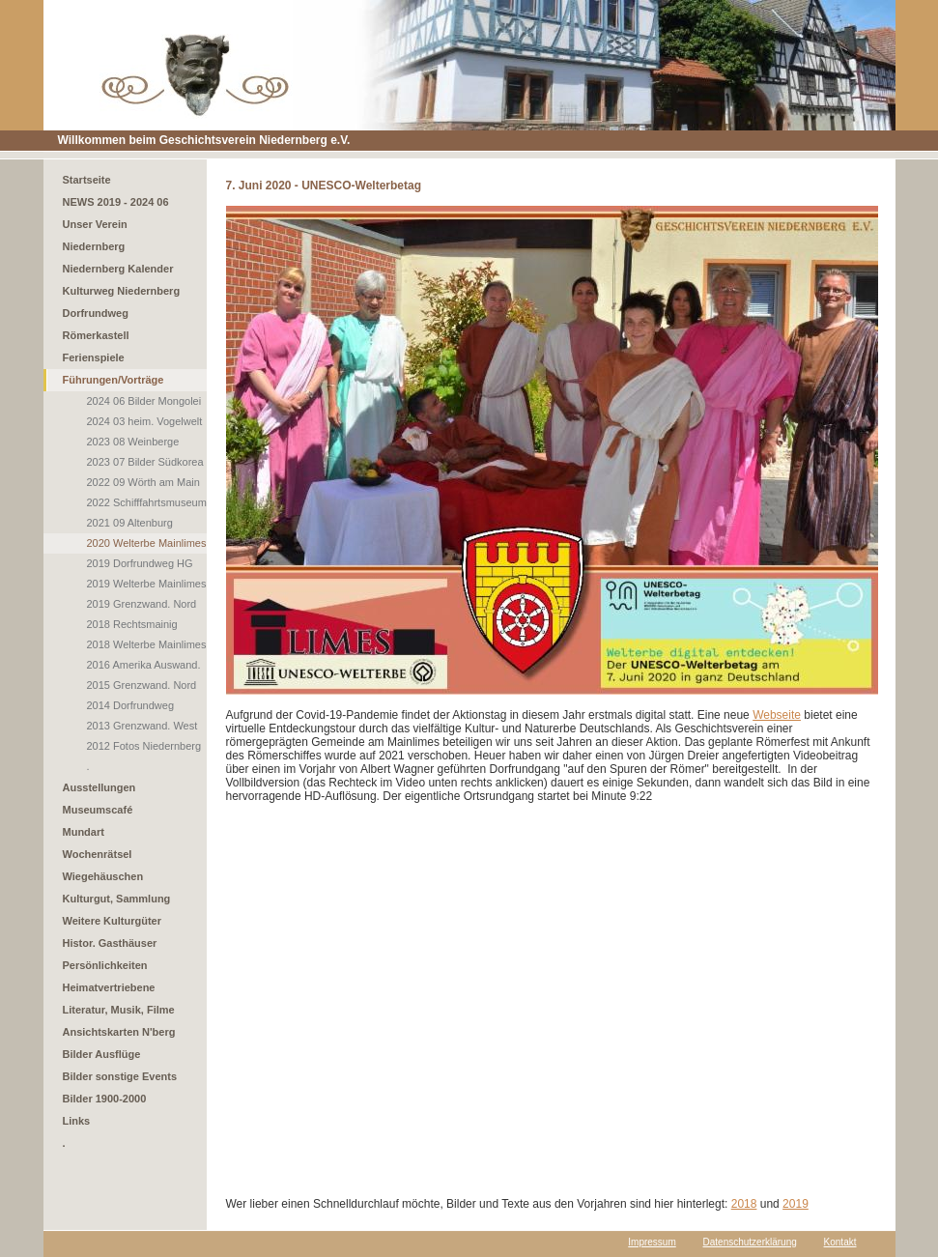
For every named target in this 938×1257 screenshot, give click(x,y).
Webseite (777, 715)
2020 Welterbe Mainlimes (147, 543)
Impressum (651, 1242)
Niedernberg (94, 246)
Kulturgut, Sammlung (117, 898)
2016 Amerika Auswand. (144, 665)
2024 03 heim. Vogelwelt (145, 421)
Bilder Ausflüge (102, 1054)
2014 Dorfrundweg (131, 705)
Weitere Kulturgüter (112, 921)
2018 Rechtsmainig (132, 624)
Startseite (87, 180)
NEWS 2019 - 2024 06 (116, 202)
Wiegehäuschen (103, 876)
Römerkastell (96, 335)
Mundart (83, 832)
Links (77, 1121)
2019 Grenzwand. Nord (142, 604)
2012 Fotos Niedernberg (144, 746)
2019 (795, 1204)
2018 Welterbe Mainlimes (147, 644)
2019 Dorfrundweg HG (140, 563)
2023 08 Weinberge (133, 441)
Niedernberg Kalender (118, 268)
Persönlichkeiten (105, 965)
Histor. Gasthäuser (110, 943)
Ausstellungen (99, 787)
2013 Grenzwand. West (142, 725)
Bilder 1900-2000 (105, 1098)
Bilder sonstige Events (120, 1076)
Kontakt (840, 1242)
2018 (744, 1204)
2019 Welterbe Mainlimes (147, 583)
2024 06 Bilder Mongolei (144, 401)
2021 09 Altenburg (130, 523)
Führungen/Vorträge (113, 380)
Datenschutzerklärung (750, 1242)
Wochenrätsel (97, 854)
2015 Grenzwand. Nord (142, 685)
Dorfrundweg (95, 313)
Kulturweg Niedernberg (122, 291)
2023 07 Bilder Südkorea (145, 462)
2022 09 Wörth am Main (143, 482)
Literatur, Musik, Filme (119, 1009)
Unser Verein (95, 224)
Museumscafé (98, 809)
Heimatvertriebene (109, 987)
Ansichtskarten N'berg (119, 1032)
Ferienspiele (94, 357)
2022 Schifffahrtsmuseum (147, 502)
